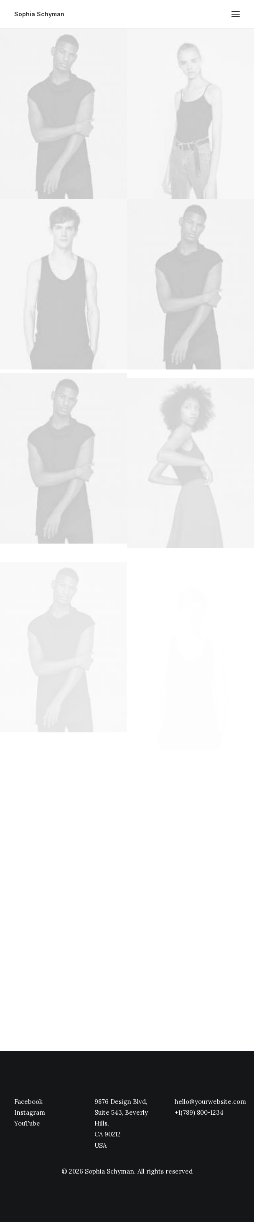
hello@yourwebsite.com (210, 1102)
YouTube (27, 1123)
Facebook (28, 1102)
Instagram (29, 1112)
